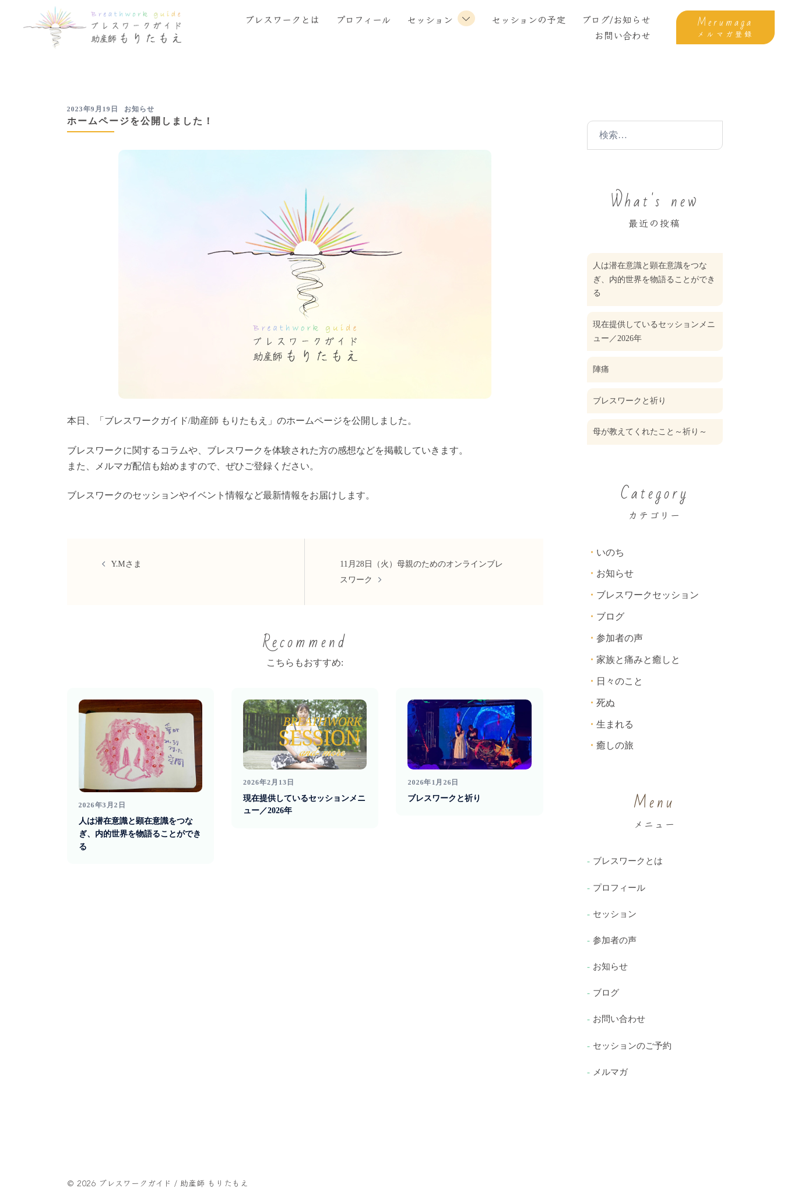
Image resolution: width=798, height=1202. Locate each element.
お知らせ (139, 109)
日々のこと (619, 681)
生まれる (615, 724)
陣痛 (601, 369)
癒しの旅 (615, 745)
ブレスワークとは (282, 19)
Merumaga (725, 22)
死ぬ (605, 703)
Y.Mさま (126, 564)
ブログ (610, 616)
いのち (610, 552)
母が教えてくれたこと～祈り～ (650, 431)
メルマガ (610, 1072)
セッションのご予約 (632, 1045)
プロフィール (363, 19)
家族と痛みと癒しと (638, 660)
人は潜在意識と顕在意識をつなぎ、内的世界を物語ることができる (140, 833)
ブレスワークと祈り (444, 798)
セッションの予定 (528, 19)
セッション (430, 19)
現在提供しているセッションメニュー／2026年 (654, 331)
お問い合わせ (623, 35)
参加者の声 (619, 638)
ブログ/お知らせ (616, 19)
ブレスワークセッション (647, 595)
